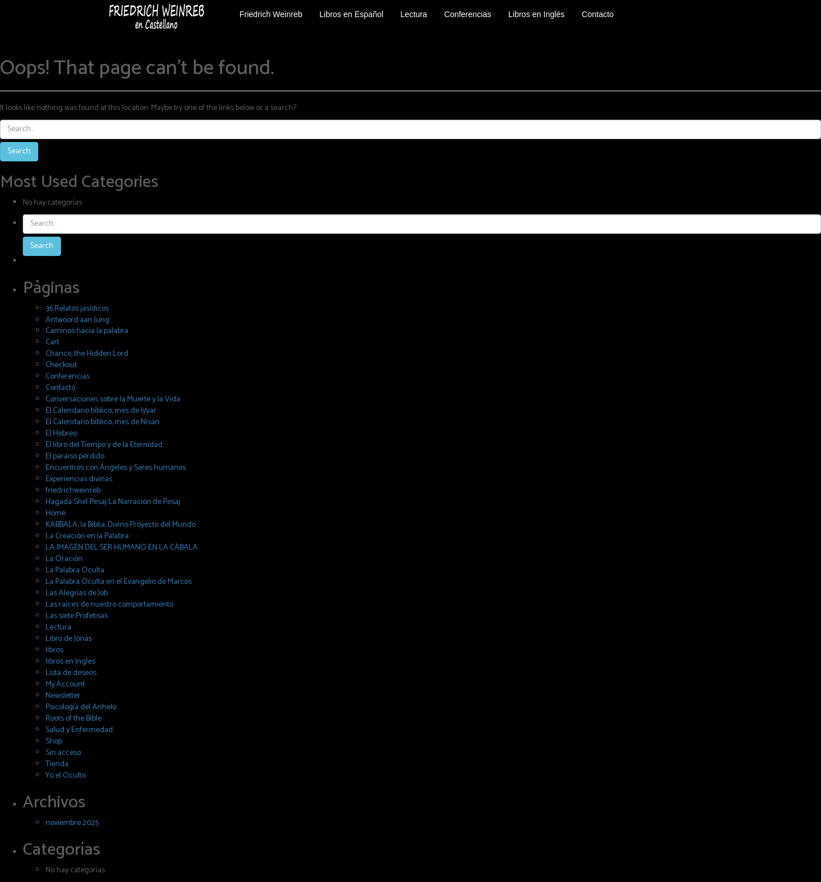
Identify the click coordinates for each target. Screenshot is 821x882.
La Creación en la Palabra (87, 536)
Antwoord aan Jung (77, 320)
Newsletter (63, 695)
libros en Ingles (70, 661)
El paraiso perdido (75, 456)
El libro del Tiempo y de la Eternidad (104, 445)
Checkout (61, 365)
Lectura (58, 627)
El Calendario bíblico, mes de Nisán (103, 422)
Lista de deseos (71, 673)
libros (54, 650)
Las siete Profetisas (77, 616)
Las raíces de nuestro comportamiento (109, 604)
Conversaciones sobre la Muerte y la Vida (113, 399)
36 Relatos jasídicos (77, 308)
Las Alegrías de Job (77, 593)
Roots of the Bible (73, 718)
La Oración (64, 559)
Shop (54, 741)
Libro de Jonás (69, 638)
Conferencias (68, 376)
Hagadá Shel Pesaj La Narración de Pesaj (113, 502)
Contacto (60, 388)
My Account (65, 684)
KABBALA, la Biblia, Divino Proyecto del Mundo (121, 524)
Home (56, 513)
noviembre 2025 (72, 823)
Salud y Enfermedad (79, 730)
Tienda (57, 764)
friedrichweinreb (73, 490)
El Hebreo (61, 433)
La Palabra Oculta (75, 570)
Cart (52, 342)
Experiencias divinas (79, 479)
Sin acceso (63, 752)
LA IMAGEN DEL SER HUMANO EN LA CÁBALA (122, 547)
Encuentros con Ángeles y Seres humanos (116, 467)
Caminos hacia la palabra (87, 331)
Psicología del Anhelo (81, 707)
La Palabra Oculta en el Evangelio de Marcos (119, 581)
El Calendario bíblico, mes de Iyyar (101, 410)
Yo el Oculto (66, 775)
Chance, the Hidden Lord (87, 353)
